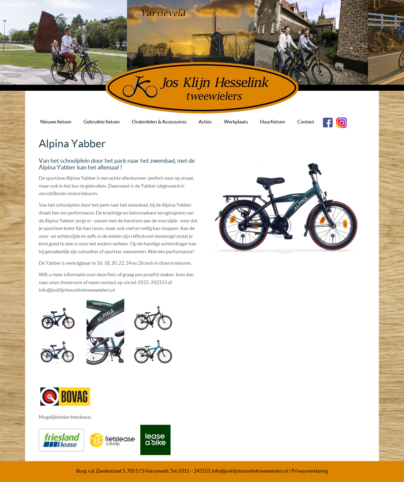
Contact (305, 121)
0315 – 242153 (194, 471)
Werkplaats (236, 121)
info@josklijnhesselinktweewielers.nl (250, 471)
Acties (205, 121)
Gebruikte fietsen (101, 121)
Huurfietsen (272, 121)
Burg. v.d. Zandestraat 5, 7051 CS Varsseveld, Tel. (127, 471)
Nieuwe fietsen (55, 121)
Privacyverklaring (310, 471)
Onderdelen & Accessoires (159, 121)
